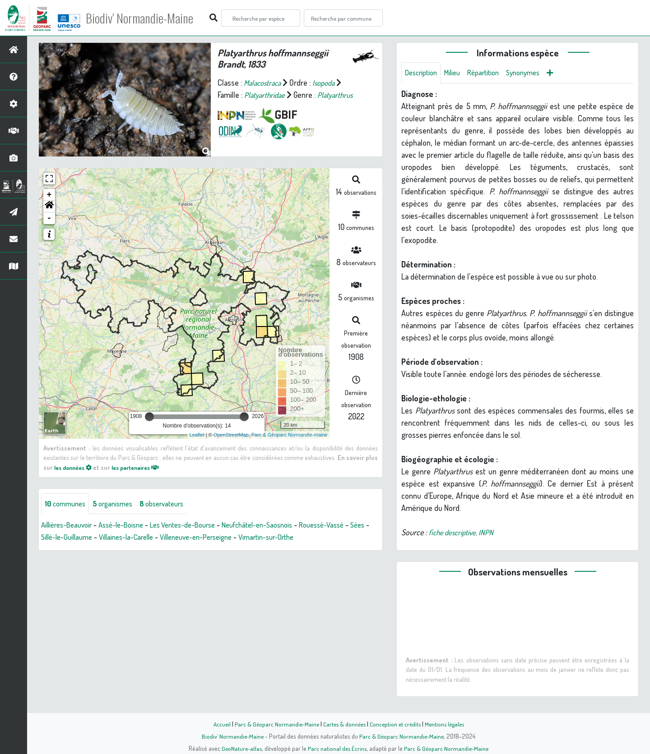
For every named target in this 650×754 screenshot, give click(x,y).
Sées (49, 538)
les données (75, 467)
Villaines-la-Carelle (157, 538)
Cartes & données (343, 724)
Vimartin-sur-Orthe (311, 538)
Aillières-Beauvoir (69, 526)
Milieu (457, 73)
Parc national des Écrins (337, 748)
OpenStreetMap (231, 434)
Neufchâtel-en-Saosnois (280, 526)
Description (423, 73)
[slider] (149, 416)
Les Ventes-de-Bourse (197, 526)
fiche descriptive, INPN (464, 533)
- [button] (49, 218)
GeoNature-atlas (240, 748)
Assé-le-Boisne (129, 526)
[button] (49, 206)
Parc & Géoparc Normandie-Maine (273, 724)
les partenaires (143, 467)
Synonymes (534, 73)
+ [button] (49, 194)
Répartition (491, 73)
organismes (118, 504)
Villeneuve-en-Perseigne (234, 538)
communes (67, 504)
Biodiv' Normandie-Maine (148, 18)
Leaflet (197, 434)
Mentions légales (448, 724)
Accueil (217, 724)
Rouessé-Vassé (350, 526)
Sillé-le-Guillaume (92, 538)
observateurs (172, 504)
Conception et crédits (396, 724)
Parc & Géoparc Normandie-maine (289, 434)
